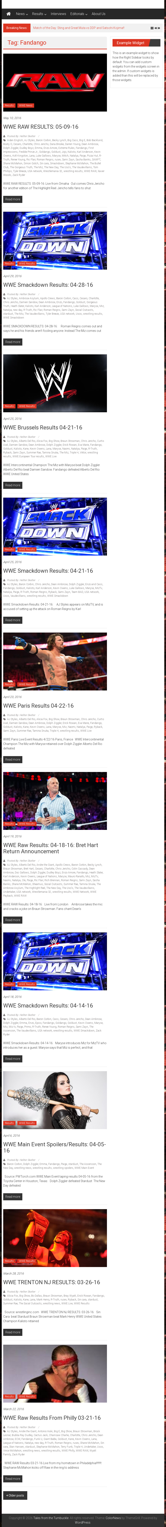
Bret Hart (29, 868)
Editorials (77, 14)
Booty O (7, 144)
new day (17, 309)
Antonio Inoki (45, 1431)
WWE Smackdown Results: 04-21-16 (48, 571)
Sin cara (44, 163)
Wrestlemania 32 (52, 171)
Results (37, 14)
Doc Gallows (22, 872)
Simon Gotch (31, 163)
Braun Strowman (70, 441)
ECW (17, 1439)
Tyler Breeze (19, 171)
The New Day (51, 167)
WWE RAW (90, 171)
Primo (27, 1026)
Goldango (44, 151)
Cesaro (17, 144)
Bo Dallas (36, 1295)
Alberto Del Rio (27, 441)
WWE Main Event (84, 1167)
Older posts (16, 1495)
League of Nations (62, 306)
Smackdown (57, 163)
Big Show (54, 441)
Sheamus (37, 884)
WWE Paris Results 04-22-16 (38, 705)
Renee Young (18, 159)
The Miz (38, 167)
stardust (8, 313)
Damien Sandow (28, 302)
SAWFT (96, 159)
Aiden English (15, 140)
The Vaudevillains (82, 167)
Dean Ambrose (90, 144)
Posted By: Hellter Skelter (21, 136)
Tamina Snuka (50, 452)
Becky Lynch (59, 140)
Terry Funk (67, 1446)
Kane (26, 448)
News (20, 14)
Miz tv (12, 1026)
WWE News (25, 105)
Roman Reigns (45, 159)
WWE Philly (68, 1450)
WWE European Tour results (28, 456)
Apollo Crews (47, 298)
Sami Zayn (68, 159)
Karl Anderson (85, 151)
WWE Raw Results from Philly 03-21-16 (52, 1418)
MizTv (98, 588)
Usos (79, 313)
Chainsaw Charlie (59, 1435)
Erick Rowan (70, 444)
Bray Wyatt (70, 1295)
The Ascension (87, 1164)
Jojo (64, 151)
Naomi (66, 448)
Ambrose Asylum (29, 298)
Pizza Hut (92, 155)
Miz (101, 306)
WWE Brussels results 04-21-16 (42, 427)
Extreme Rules (66, 148)
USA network (34, 171)
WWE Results (27, 263)
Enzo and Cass (93, 584)
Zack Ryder (18, 175)
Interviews (58, 14)
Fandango (81, 148)
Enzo (59, 302)
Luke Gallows (43, 155)
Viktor (83, 452)
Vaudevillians (18, 595)
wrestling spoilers (63, 1167)
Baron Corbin (43, 140)
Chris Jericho (41, 144)
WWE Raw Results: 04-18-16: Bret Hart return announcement (50, 848)
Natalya (74, 155)
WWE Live (50, 456)
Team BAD (77, 592)
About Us (98, 14)
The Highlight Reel (34, 888)
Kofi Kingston (20, 155)
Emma (38, 148)
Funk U (38, 1439)
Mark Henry (43, 1299)
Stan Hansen (16, 1446)
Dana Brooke (57, 144)
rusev (58, 159)
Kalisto (72, 151)
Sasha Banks (83, 159)
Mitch (65, 155)
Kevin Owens (37, 448)
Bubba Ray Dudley (22, 1435)
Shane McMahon (12, 163)
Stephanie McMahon (76, 163)
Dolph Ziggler (10, 148)
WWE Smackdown (13, 317)
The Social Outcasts (30, 1303)
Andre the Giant (45, 864)
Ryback (7, 452)
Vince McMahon (12, 1450)
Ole (24, 880)
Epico (38, 1022)
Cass (75, 298)
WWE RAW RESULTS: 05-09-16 (40, 127)
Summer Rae (33, 452)
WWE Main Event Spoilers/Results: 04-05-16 (54, 1147)
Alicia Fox (42, 441)
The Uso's (65, 167)
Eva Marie (83, 444)
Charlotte (27, 144)
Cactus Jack (41, 1435)
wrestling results (73, 171)
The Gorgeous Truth (21, 167)
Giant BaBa (50, 1439)
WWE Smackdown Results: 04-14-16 (48, 1005)
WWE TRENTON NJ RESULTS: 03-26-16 (51, 1282)
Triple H (74, 452)
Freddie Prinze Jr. (28, 151)
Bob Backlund (94, 140)
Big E (82, 140)
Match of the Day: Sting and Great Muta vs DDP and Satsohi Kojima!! (78, 28)
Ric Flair (30, 159)
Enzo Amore (50, 148)
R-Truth (27, 309)
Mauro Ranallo (76, 876)
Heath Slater (17, 306)
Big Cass (72, 140)
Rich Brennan (52, 880)
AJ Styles (29, 140)
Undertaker (9, 891)
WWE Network (81, 891)
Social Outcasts (84, 309)
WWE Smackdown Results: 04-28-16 (48, 285)
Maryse (56, 155)
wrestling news (22, 1167)
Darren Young (72, 144)
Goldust (56, 151)
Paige (83, 155)
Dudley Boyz (27, 148)
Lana (32, 155)
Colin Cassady (80, 868)
